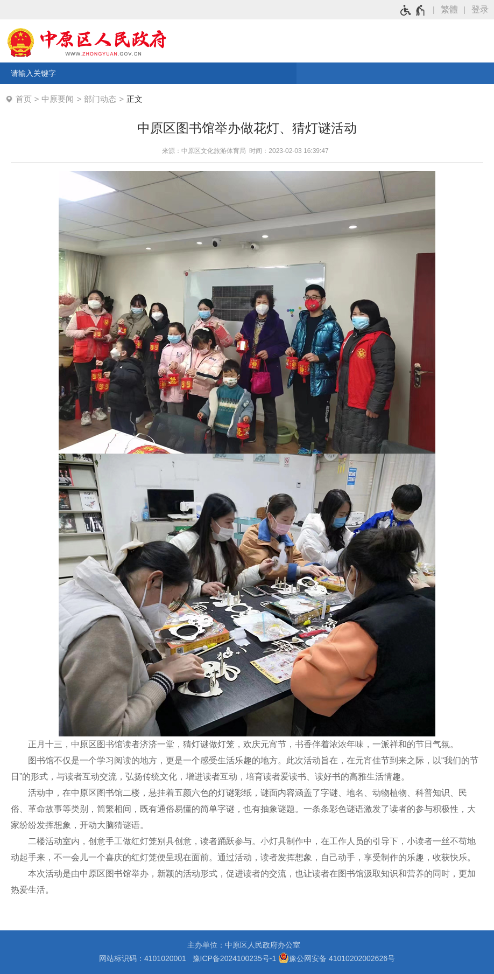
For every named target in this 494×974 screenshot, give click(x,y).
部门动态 (100, 98)
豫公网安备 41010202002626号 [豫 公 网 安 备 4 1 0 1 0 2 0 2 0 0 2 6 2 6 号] (336, 957)
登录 (480, 9)
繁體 (449, 9)
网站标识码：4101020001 (144, 958)
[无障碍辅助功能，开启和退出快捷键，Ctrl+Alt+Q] (413, 10)
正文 (134, 98)
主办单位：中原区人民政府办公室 (247, 945)
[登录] (482, 9)
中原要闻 (57, 98)
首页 (24, 98)
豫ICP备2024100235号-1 (235, 958)
